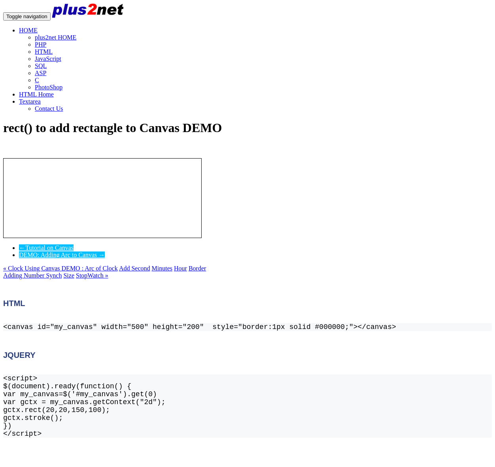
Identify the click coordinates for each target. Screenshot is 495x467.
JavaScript (48, 58)
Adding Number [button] (24, 275)
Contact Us (49, 108)
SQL (41, 65)
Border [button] (197, 268)
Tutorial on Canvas (46, 247)
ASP (40, 73)
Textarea (30, 101)
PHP (40, 44)
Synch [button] (54, 275)
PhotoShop (48, 87)
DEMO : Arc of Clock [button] (90, 268)
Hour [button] (180, 268)
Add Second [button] (134, 268)
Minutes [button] (162, 268)
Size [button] (68, 275)
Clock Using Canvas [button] (32, 268)
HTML (44, 51)
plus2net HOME (55, 37)
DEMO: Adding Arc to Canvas (62, 254)
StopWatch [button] (92, 275)
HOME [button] (28, 30)
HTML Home (36, 94)
